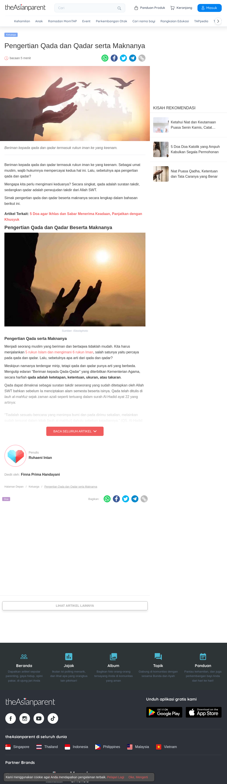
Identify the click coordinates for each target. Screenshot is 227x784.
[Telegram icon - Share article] (132, 55)
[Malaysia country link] (138, 744)
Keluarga (11, 32)
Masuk (209, 8)
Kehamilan (22, 21)
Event (86, 21)
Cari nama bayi (143, 21)
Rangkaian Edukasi (174, 21)
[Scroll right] (218, 21)
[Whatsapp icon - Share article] (104, 55)
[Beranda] (24, 664)
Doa (6, 497)
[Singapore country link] (17, 744)
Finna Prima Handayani (40, 472)
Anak (39, 21)
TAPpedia (201, 21)
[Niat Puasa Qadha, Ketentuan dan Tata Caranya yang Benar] (188, 171)
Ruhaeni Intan (40, 455)
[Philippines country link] (107, 744)
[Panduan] (203, 664)
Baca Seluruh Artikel (75, 429)
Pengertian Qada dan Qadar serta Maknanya (70, 484)
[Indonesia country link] (76, 744)
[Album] (113, 664)
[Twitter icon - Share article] (123, 55)
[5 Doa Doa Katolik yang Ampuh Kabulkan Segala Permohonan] (188, 147)
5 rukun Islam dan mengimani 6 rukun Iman (59, 350)
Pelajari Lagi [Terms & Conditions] (115, 777)
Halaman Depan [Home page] (14, 484)
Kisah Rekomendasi (174, 106)
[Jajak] (69, 664)
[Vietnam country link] (166, 744)
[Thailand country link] (47, 744)
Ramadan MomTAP (62, 21)
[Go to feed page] (25, 10)
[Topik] (158, 664)
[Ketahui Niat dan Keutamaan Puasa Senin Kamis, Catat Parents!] (188, 122)
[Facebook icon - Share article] (114, 55)
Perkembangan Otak (111, 21)
